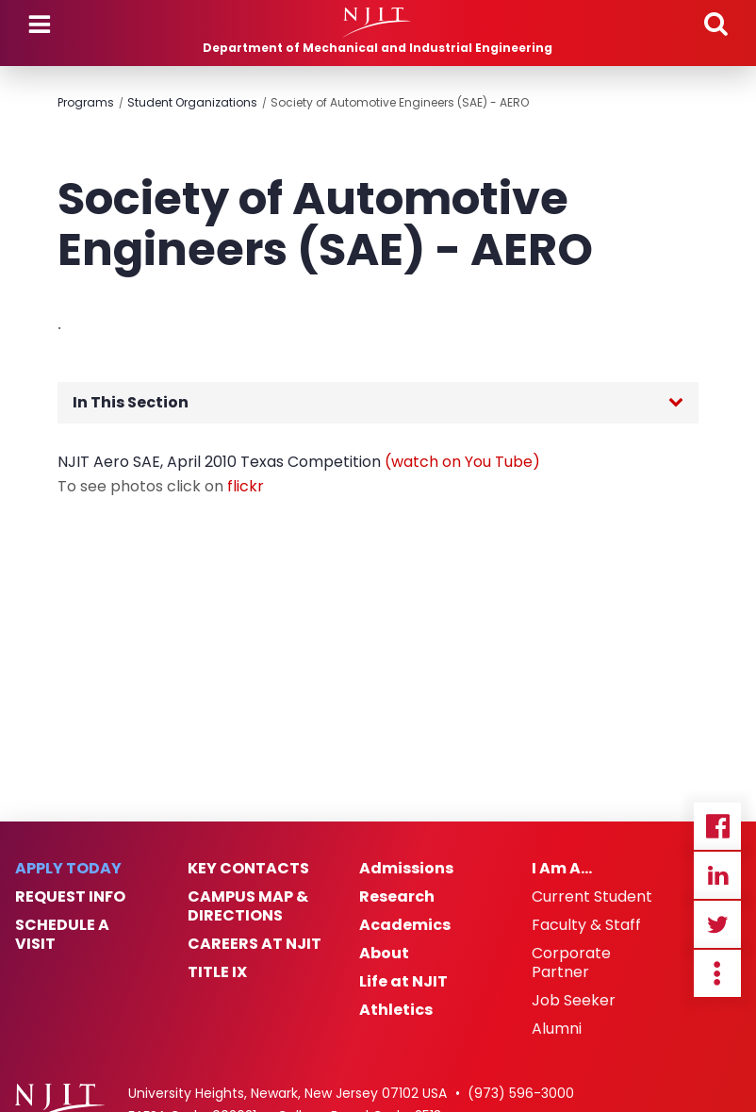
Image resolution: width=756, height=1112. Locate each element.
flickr (245, 486)
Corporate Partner (571, 963)
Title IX (217, 972)
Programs (86, 102)
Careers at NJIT (254, 944)
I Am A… (562, 868)
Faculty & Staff (586, 925)
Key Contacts (248, 868)
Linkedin (717, 875)
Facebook (717, 826)
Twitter (717, 924)
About (384, 953)
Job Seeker (574, 1000)
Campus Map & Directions (248, 906)
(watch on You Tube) (462, 462)
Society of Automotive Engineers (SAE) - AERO (400, 102)
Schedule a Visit (62, 935)
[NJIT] (377, 23)
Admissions (406, 868)
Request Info (70, 897)
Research (397, 897)
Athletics (396, 1010)
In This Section (131, 402)
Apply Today (68, 868)
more (717, 973)
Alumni (557, 1029)
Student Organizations (192, 102)
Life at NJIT (403, 981)
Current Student (592, 897)
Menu (39, 24)
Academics (405, 925)
